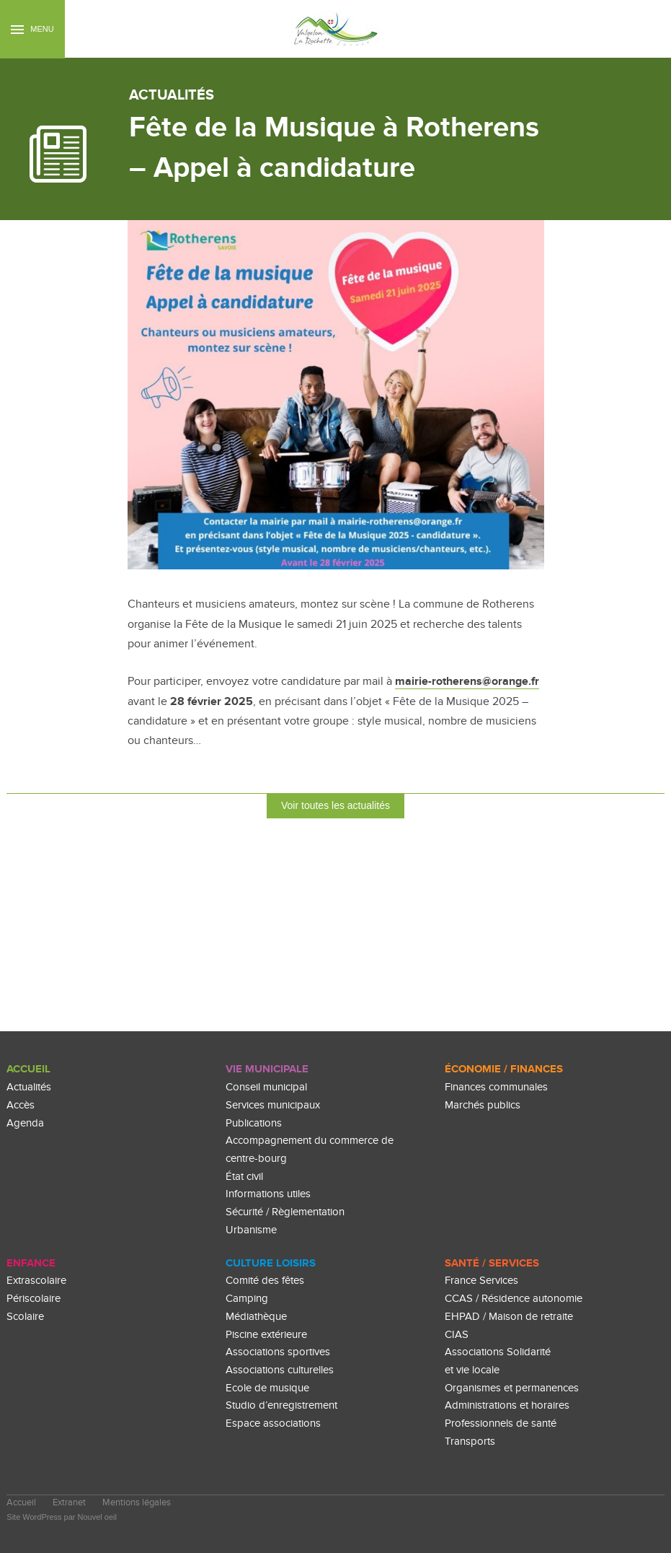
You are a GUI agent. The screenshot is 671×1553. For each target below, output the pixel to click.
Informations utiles (268, 1194)
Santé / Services (492, 1263)
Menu (32, 29)
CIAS (456, 1335)
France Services (481, 1280)
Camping (247, 1298)
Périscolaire (33, 1298)
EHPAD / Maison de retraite (509, 1317)
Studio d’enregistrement (281, 1405)
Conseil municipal (266, 1087)
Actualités (28, 1087)
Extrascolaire (36, 1280)
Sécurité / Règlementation (285, 1212)
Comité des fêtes (265, 1280)
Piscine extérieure (266, 1335)
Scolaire (25, 1317)
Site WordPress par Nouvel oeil (61, 1517)
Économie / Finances (504, 1069)
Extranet (69, 1502)
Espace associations (273, 1423)
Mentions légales (136, 1502)
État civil (244, 1177)
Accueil (28, 1069)
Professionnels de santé (500, 1423)
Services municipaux (273, 1105)
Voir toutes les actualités (335, 805)
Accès (20, 1105)
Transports (470, 1441)
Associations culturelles (280, 1370)
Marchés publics (482, 1105)
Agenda (25, 1123)
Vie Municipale (267, 1069)
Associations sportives (278, 1352)
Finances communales (496, 1087)
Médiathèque (256, 1317)
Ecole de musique (267, 1388)
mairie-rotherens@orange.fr (467, 681)
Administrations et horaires (507, 1405)
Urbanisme (251, 1230)
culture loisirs (271, 1263)
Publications (254, 1123)
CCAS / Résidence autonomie (513, 1298)
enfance (30, 1263)
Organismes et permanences (512, 1388)
